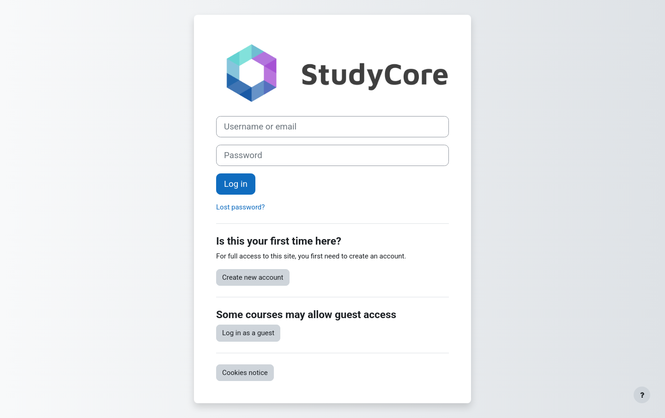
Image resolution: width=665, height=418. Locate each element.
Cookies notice (245, 373)
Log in (236, 184)
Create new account (253, 277)
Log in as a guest (248, 333)
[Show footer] (642, 395)
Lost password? (240, 207)
